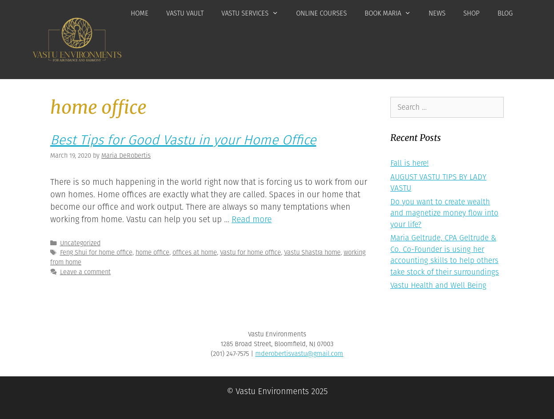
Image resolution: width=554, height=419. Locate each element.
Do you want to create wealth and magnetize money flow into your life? (444, 213)
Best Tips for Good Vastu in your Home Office (183, 140)
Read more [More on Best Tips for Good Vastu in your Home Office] (252, 219)
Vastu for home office (250, 252)
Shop (471, 13)
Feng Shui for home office (96, 252)
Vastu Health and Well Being (438, 285)
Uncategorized (80, 243)
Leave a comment (85, 272)
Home (140, 13)
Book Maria (392, 13)
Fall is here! (409, 163)
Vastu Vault (185, 13)
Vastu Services (254, 13)
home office (152, 252)
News (437, 13)
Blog (505, 13)
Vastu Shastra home (312, 252)
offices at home (195, 252)
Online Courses (321, 13)
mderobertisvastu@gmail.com (299, 354)
